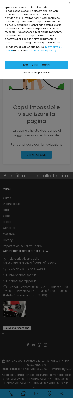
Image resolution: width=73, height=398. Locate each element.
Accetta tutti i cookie (37, 65)
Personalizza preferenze (36, 72)
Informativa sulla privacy (41, 50)
